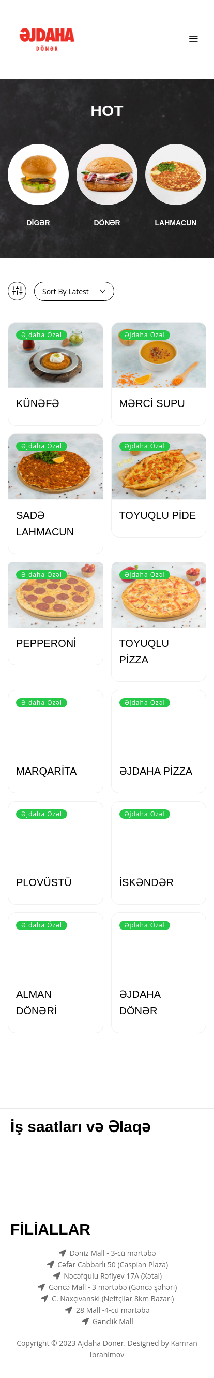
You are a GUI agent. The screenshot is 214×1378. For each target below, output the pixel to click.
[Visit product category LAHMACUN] (175, 174)
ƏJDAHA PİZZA (156, 771)
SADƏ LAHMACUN (45, 524)
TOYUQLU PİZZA (144, 651)
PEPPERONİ (46, 643)
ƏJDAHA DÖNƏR (139, 1003)
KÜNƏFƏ (37, 403)
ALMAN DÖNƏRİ (36, 1003)
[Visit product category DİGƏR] (38, 174)
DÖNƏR (107, 223)
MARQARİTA (46, 771)
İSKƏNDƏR (146, 882)
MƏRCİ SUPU (152, 403)
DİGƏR (38, 223)
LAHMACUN (176, 223)
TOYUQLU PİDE (157, 515)
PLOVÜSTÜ (44, 882)
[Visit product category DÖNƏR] (107, 174)
